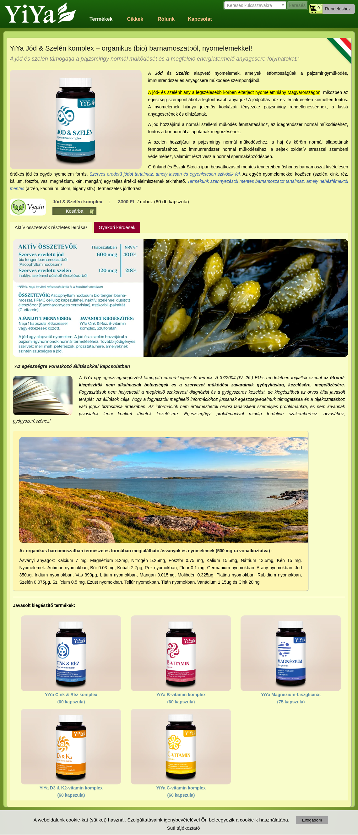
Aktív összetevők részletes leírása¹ (50, 227)
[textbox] (254, 5)
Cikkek (135, 19)
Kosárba (74, 211)
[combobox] (254, 5)
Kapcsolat (200, 19)
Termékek (101, 19)
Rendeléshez (338, 9)
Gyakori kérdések (117, 227)
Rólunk (166, 19)
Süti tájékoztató (183, 828)
